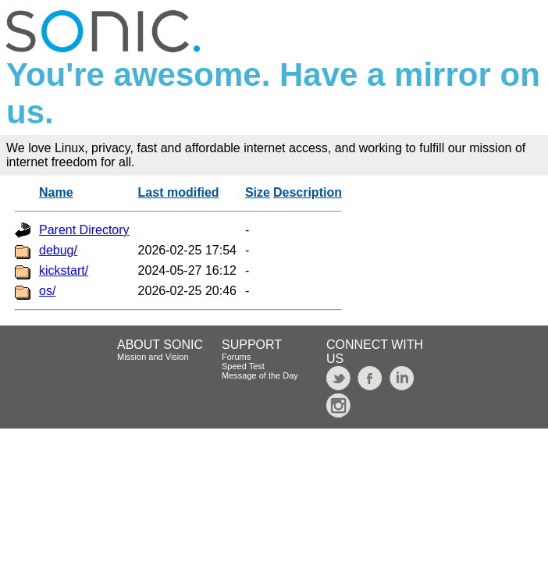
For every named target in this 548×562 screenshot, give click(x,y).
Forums (236, 356)
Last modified (178, 192)
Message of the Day (260, 375)
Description (307, 192)
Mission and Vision (153, 356)
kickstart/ (63, 270)
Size (257, 192)
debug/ (58, 250)
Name (56, 192)
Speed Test (243, 366)
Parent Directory (84, 230)
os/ (47, 290)
